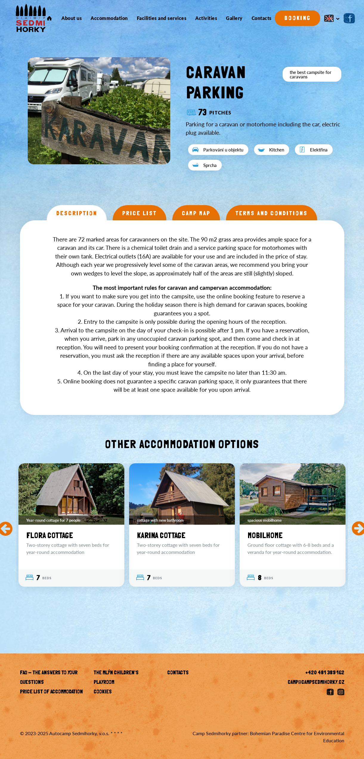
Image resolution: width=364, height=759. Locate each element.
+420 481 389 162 (324, 673)
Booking (297, 18)
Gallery (234, 18)
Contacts (262, 18)
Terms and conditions (272, 214)
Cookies (103, 692)
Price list (139, 214)
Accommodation (109, 18)
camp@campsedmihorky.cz (316, 682)
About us (71, 18)
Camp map (196, 214)
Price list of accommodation (51, 692)
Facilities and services (162, 18)
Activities (206, 18)
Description (76, 214)
